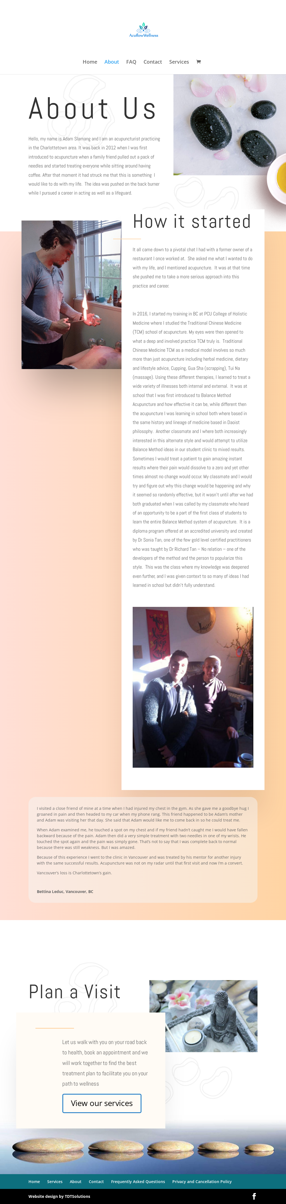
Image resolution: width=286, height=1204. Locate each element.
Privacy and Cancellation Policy (202, 1181)
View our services (102, 1103)
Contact (153, 62)
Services (179, 62)
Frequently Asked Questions (138, 1181)
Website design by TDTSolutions (59, 1196)
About (111, 62)
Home (90, 62)
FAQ (131, 62)
